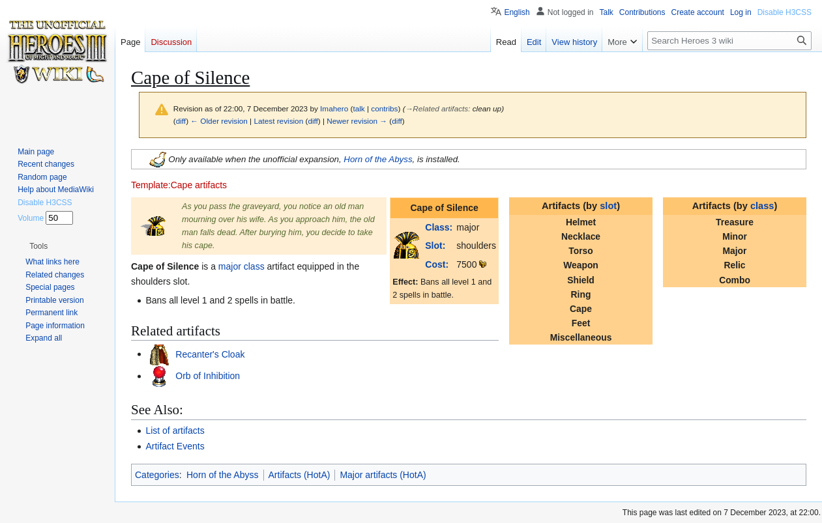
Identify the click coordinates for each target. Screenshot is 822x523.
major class (241, 266)
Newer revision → (357, 121)
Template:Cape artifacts (179, 185)
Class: (438, 227)
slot (608, 206)
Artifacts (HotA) (299, 475)
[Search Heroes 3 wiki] (729, 40)
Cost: (436, 264)
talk (358, 108)
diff (181, 121)
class (762, 206)
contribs (384, 108)
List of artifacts (174, 430)
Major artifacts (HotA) (383, 475)
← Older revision (219, 121)
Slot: (435, 245)
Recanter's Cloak (208, 353)
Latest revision (278, 121)
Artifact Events (174, 446)
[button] (38, 246)
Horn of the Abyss (378, 158)
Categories (157, 475)
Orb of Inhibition (206, 376)
